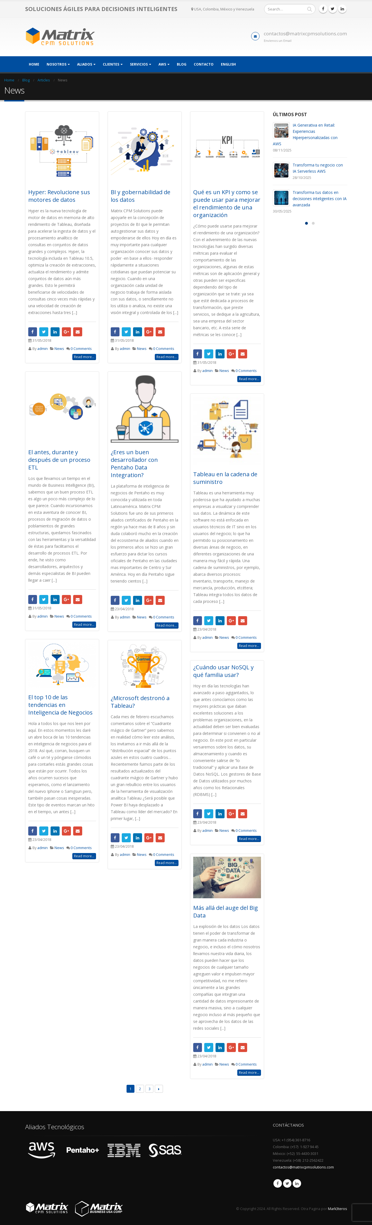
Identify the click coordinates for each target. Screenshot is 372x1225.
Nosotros (56, 64)
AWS (162, 64)
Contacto (204, 64)
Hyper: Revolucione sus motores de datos (59, 196)
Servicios (139, 64)
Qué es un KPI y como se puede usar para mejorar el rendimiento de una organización (226, 203)
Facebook (32, 331)
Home (34, 64)
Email (77, 331)
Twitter (43, 331)
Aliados (84, 64)
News (59, 348)
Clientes (111, 64)
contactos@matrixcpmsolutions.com (305, 33)
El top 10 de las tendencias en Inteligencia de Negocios (60, 704)
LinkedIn (55, 331)
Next (159, 1089)
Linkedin (297, 1183)
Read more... (84, 356)
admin (42, 348)
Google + (66, 331)
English (228, 64)
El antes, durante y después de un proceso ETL (59, 459)
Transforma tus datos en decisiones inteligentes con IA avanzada (320, 198)
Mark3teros (337, 1208)
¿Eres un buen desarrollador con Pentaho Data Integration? (134, 463)
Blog (181, 64)
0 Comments (81, 348)
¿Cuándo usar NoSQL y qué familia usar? (223, 671)
